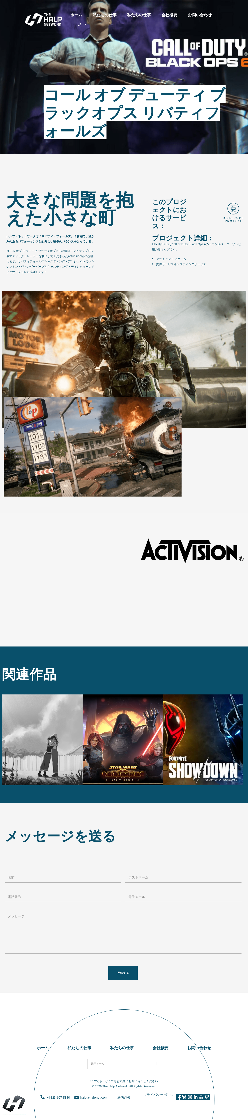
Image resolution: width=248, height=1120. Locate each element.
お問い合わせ (200, 14)
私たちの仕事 (105, 14)
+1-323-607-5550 (58, 1098)
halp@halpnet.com (94, 1098)
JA (82, 24)
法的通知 (124, 1098)
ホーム (76, 14)
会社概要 (169, 14)
